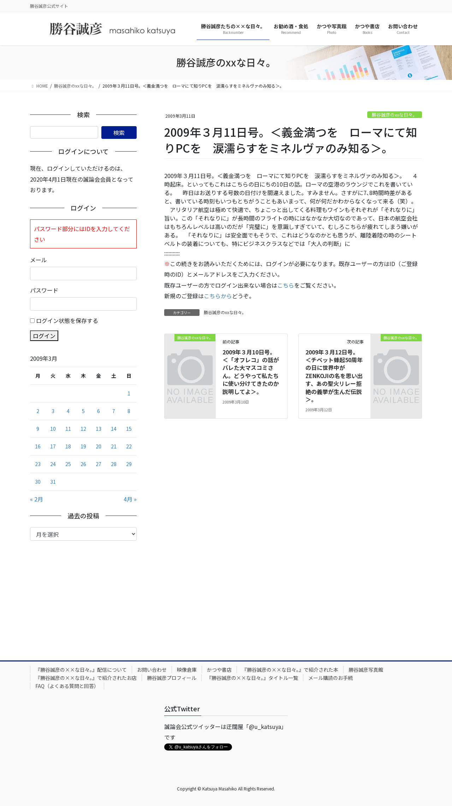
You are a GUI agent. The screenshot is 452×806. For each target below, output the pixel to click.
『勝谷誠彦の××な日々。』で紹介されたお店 (86, 677)
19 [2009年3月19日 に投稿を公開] (83, 446)
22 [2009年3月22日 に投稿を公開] (129, 446)
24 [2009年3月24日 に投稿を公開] (53, 463)
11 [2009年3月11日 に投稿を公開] (68, 428)
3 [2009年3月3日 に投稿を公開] (53, 410)
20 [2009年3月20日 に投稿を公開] (98, 446)
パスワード (44, 290)
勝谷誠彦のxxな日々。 (394, 114)
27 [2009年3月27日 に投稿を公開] (98, 463)
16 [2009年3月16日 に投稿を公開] (38, 446)
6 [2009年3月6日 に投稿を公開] (98, 410)
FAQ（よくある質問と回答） (67, 685)
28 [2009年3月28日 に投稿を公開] (114, 463)
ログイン (44, 335)
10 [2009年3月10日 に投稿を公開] (53, 428)
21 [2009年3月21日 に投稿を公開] (114, 446)
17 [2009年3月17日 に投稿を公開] (53, 446)
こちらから (218, 296)
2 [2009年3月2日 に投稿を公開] (37, 410)
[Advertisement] (83, 593)
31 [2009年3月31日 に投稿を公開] (53, 481)
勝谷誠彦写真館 (366, 669)
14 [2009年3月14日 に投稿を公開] (114, 428)
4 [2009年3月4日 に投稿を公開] (68, 410)
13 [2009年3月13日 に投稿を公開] (98, 428)
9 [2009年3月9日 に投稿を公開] (37, 428)
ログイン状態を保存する (67, 320)
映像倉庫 (187, 669)
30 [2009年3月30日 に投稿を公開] (38, 481)
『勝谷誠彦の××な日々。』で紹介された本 (290, 669)
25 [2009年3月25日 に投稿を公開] (68, 463)
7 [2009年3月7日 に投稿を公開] (113, 410)
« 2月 (36, 499)
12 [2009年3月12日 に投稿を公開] (83, 428)
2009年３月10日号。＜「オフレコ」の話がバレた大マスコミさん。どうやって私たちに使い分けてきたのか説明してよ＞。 (250, 372)
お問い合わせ (152, 669)
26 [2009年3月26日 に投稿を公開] (83, 463)
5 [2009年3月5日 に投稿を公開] (83, 410)
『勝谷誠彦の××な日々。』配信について (81, 669)
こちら (285, 285)
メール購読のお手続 (330, 677)
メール (38, 259)
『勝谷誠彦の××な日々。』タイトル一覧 (252, 677)
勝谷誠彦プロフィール (171, 677)
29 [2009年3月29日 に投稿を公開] (129, 463)
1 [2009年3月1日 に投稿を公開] (128, 393)
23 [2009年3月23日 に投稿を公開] (38, 463)
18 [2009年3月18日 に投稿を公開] (68, 446)
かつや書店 (219, 669)
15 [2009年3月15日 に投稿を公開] (129, 428)
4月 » (130, 499)
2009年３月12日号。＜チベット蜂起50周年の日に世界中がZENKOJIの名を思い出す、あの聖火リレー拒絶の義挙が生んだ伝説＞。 (334, 376)
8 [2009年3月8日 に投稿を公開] (128, 410)
